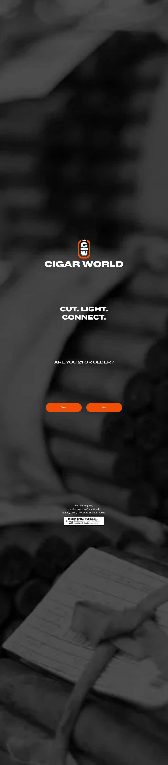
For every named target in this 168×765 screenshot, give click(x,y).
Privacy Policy (69, 513)
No (106, 407)
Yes (61, 407)
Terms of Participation (93, 513)
